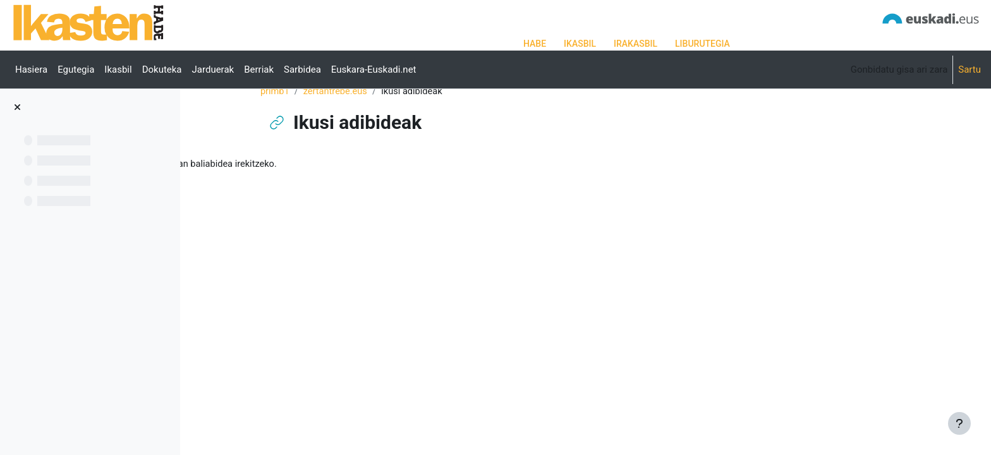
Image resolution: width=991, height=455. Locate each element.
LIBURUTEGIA (702, 44)
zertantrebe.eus (399, 130)
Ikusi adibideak (273, 204)
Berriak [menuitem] (259, 69)
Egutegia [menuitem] (76, 69)
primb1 (338, 130)
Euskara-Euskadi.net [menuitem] (373, 69)
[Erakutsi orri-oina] (959, 423)
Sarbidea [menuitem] (302, 69)
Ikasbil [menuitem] (117, 69)
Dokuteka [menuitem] (162, 69)
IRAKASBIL (635, 44)
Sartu (969, 69)
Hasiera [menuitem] (31, 69)
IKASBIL (580, 44)
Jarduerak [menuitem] (213, 69)
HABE (534, 44)
